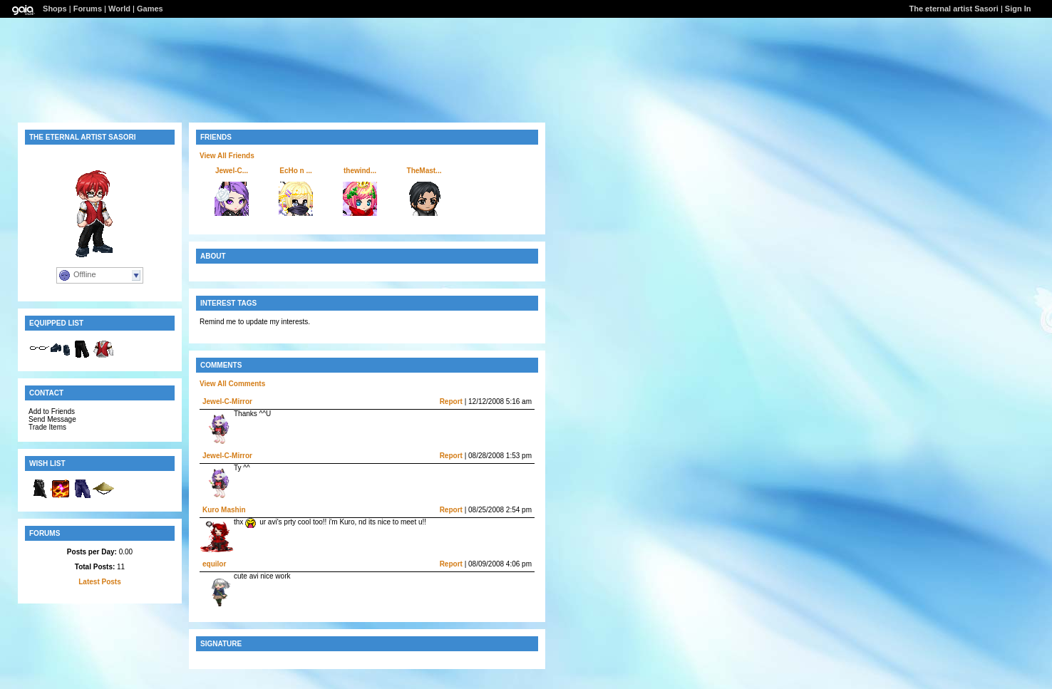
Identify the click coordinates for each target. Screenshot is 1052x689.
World (119, 8)
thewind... (360, 171)
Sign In (1018, 8)
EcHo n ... (295, 171)
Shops (55, 8)
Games (150, 8)
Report (451, 401)
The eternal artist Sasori (953, 8)
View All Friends (227, 156)
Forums (87, 8)
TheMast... (424, 171)
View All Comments (232, 384)
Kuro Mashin (224, 510)
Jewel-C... (231, 171)
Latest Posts (99, 582)
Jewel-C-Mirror (227, 401)
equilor (214, 564)
